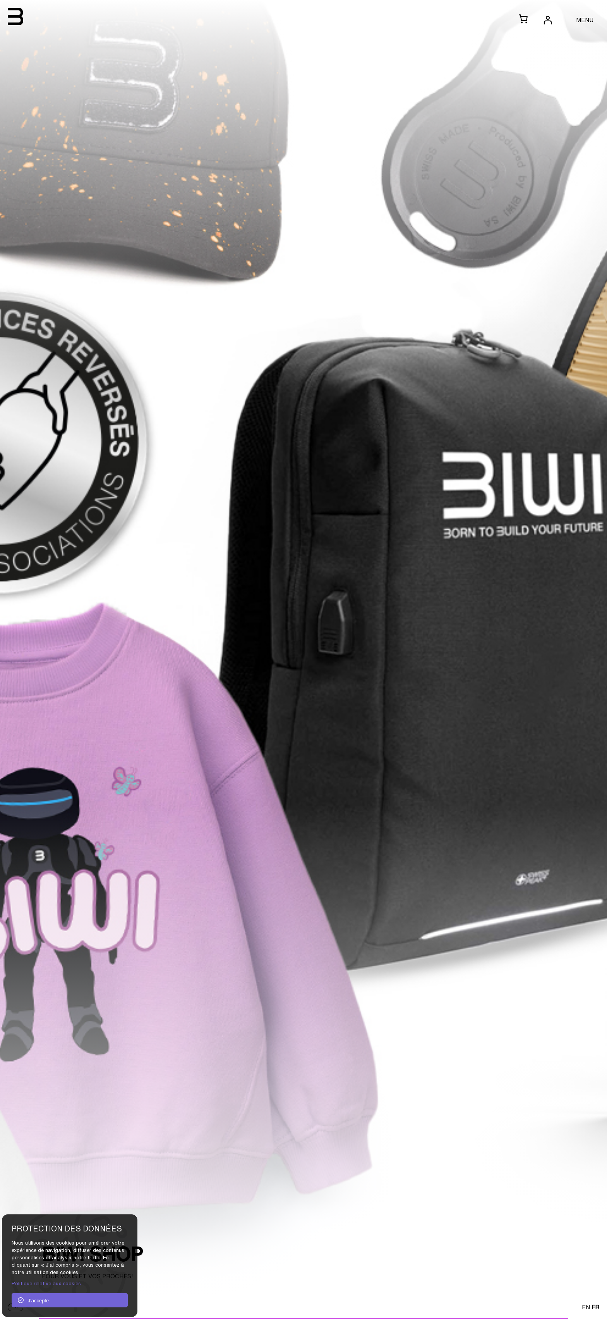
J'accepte (33, 1300)
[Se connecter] (547, 19)
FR (595, 1307)
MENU (584, 20)
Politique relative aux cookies (46, 1283)
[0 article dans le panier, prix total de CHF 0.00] (523, 19)
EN (586, 1307)
